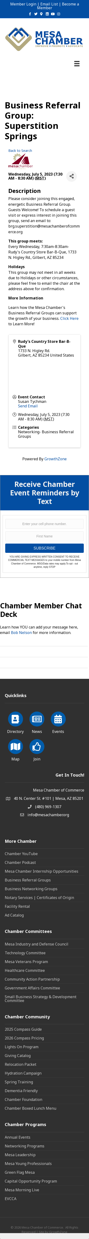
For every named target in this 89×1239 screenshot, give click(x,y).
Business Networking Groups (31, 888)
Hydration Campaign (23, 1073)
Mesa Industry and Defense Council (36, 944)
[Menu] (77, 63)
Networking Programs (24, 1146)
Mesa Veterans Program (26, 961)
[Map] (15, 749)
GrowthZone (55, 458)
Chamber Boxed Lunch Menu (30, 1108)
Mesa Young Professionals (28, 1163)
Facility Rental (17, 906)
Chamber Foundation (23, 1099)
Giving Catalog (18, 1055)
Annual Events (17, 1137)
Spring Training (19, 1082)
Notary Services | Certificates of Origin (39, 897)
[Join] (37, 749)
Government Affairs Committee (32, 988)
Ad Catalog (14, 915)
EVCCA (10, 1198)
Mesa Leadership (20, 1154)
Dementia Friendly (21, 1090)
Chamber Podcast (20, 862)
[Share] (71, 176)
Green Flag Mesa (20, 1172)
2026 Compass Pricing (24, 1038)
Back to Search (20, 150)
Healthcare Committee (25, 970)
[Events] (58, 721)
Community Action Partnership (32, 979)
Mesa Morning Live (22, 1189)
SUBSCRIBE (44, 548)
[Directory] (15, 721)
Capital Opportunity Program (31, 1181)
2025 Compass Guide (23, 1029)
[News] (37, 721)
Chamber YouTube (21, 853)
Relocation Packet (20, 1064)
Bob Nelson (21, 632)
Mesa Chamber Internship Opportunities (41, 871)
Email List (49, 4)
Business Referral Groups (28, 880)
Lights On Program (21, 1046)
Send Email (28, 406)
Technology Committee (25, 952)
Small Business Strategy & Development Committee (40, 998)
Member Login (23, 4)
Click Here (69, 318)
